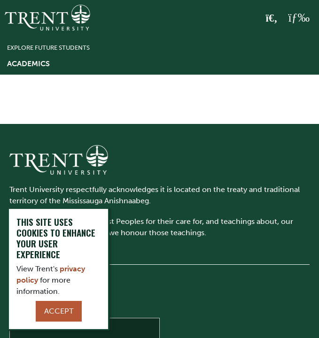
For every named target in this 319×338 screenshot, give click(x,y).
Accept (58, 311)
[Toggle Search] (272, 18)
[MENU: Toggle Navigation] (298, 18)
